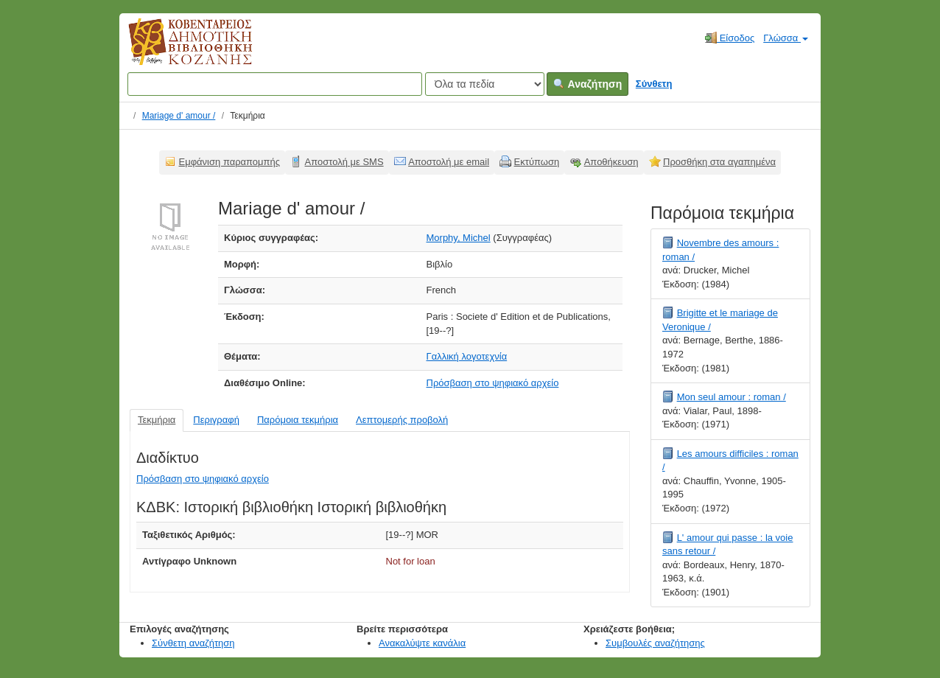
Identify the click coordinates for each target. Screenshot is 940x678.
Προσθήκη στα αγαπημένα (719, 161)
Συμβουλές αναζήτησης (655, 643)
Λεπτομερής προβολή (402, 419)
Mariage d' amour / (179, 116)
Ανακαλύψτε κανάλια (422, 643)
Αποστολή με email (448, 161)
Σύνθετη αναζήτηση (193, 643)
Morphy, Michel (459, 237)
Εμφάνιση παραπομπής (230, 161)
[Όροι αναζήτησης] (274, 84)
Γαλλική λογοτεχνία (467, 356)
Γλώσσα (785, 37)
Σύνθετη (654, 83)
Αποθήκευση (611, 161)
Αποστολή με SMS (344, 161)
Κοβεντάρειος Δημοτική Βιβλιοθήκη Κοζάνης (176, 50)
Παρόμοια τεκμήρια (297, 419)
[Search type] (484, 84)
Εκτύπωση (537, 161)
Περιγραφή (216, 419)
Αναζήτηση (587, 84)
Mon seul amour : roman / (731, 396)
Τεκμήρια (156, 419)
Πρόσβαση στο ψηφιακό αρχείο (493, 382)
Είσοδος (729, 37)
